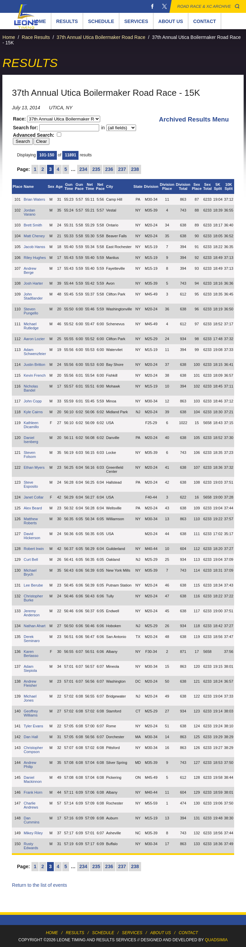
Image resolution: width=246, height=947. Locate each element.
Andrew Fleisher (30, 683)
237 (122, 169)
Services (136, 21)
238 (135, 169)
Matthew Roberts (31, 521)
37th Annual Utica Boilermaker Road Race (101, 37)
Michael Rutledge (31, 326)
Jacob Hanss (34, 247)
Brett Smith (33, 225)
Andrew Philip (30, 765)
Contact (204, 21)
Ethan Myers (34, 467)
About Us (170, 21)
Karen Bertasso (31, 653)
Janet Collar (34, 497)
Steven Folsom (30, 454)
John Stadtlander (33, 296)
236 (109, 169)
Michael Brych (30, 572)
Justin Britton (34, 364)
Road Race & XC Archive (204, 6)
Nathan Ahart (34, 626)
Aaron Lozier (34, 339)
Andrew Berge (30, 270)
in (118, 127)
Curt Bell (31, 559)
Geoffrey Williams (31, 713)
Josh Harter (33, 283)
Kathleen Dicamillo (31, 425)
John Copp (33, 401)
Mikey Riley (33, 833)
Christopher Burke (33, 598)
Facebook (152, 6)
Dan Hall (31, 737)
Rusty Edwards (31, 846)
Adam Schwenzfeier (35, 352)
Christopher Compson (33, 750)
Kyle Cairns (33, 412)
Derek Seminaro (32, 639)
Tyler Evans (33, 726)
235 (96, 169)
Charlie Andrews (31, 805)
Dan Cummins (31, 820)
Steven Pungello (31, 311)
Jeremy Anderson (32, 613)
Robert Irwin (34, 549)
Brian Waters (34, 199)
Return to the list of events (39, 885)
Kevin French (35, 375)
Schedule (101, 21)
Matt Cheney (34, 236)
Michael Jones (30, 698)
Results (67, 21)
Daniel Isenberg (31, 440)
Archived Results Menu (194, 119)
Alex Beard (33, 508)
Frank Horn (33, 792)
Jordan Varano (30, 212)
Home (8, 37)
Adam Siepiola (30, 668)
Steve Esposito (31, 484)
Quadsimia (216, 940)
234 (83, 169)
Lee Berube (33, 585)
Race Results (36, 37)
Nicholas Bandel (31, 388)
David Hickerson (32, 536)
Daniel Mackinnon (33, 779)
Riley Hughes (35, 258)
